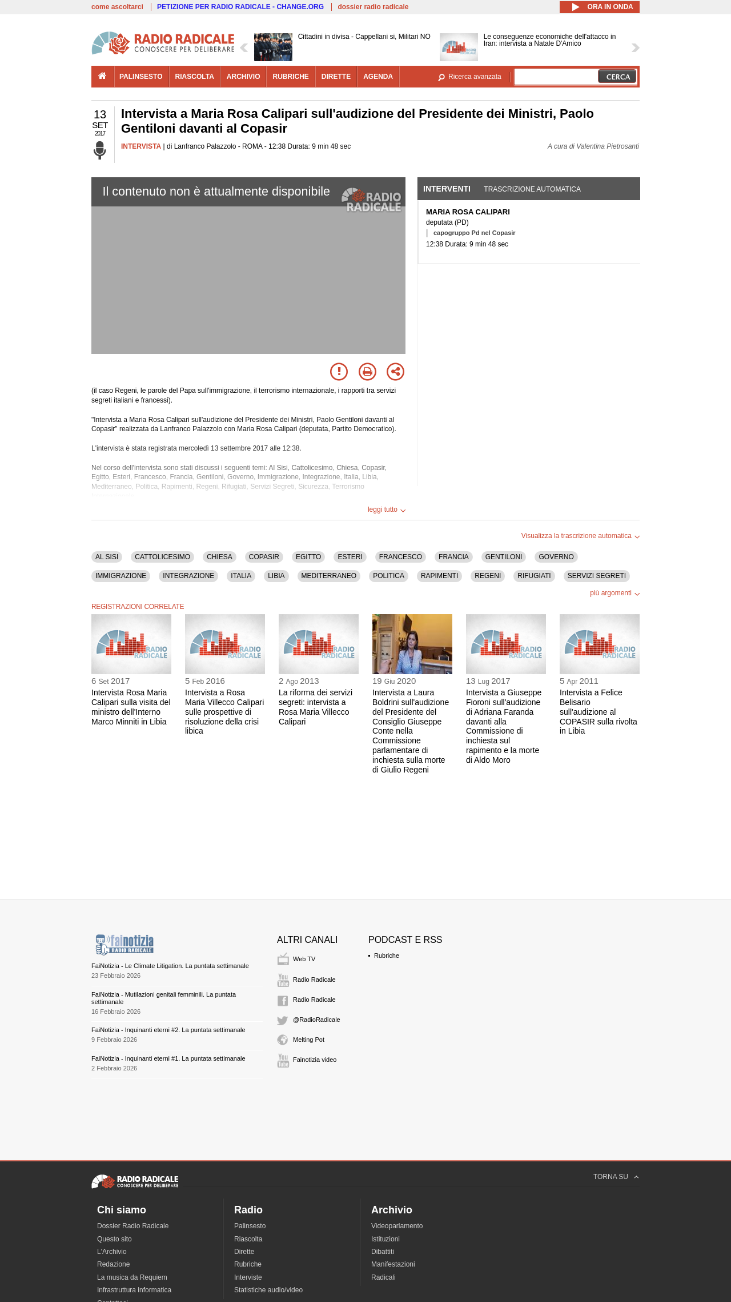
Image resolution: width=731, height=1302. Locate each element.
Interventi (447, 188)
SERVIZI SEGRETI (597, 576)
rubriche (290, 77)
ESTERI (350, 557)
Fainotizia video (314, 1059)
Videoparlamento (397, 1226)
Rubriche (386, 955)
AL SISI (106, 557)
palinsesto (141, 77)
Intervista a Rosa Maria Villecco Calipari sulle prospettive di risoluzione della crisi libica (224, 711)
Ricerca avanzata (474, 77)
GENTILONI (504, 557)
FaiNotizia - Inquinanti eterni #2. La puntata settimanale (168, 1029)
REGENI (488, 576)
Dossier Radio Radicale (132, 1226)
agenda (378, 77)
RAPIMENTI (439, 576)
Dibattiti (382, 1252)
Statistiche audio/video (268, 1290)
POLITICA (388, 576)
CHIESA (219, 557)
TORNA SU (610, 1177)
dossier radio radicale (373, 7)
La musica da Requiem (132, 1277)
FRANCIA (454, 557)
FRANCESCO (400, 557)
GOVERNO (556, 557)
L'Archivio (112, 1252)
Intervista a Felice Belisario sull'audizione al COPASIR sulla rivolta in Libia (598, 711)
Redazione (113, 1264)
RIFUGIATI (534, 576)
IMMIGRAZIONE (120, 576)
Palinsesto (250, 1226)
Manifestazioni (393, 1264)
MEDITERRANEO (329, 576)
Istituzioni (385, 1239)
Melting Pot (308, 1039)
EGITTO (308, 557)
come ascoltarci (117, 7)
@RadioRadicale (316, 1019)
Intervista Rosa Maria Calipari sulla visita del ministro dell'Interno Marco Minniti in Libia (131, 707)
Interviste (248, 1277)
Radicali (383, 1277)
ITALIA (241, 576)
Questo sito (114, 1239)
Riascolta (248, 1239)
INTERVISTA (141, 146)
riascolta (194, 77)
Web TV (304, 958)
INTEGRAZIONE (188, 576)
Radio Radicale (314, 979)
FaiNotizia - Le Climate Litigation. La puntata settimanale (170, 965)
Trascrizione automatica (532, 189)
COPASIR (264, 557)
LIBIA (276, 576)
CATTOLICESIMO (162, 557)
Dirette (244, 1252)
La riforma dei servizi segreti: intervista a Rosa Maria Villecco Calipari (315, 707)
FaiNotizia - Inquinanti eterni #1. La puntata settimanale (168, 1058)
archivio (243, 77)
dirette (336, 77)
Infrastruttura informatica (134, 1290)
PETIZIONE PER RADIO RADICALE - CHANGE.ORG (240, 7)
